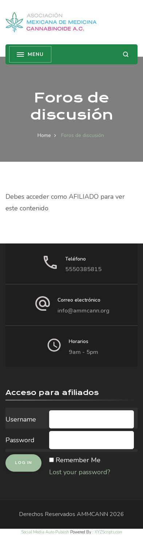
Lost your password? (79, 472)
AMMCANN (92, 514)
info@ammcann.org (83, 311)
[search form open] (126, 54)
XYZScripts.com (108, 532)
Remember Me (78, 460)
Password (20, 440)
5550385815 (83, 269)
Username (20, 419)
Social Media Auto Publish (45, 532)
